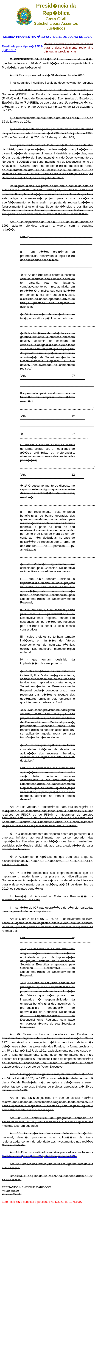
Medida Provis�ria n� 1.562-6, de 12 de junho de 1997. (39, 1156)
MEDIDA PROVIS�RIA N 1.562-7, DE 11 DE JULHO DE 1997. (47, 36)
